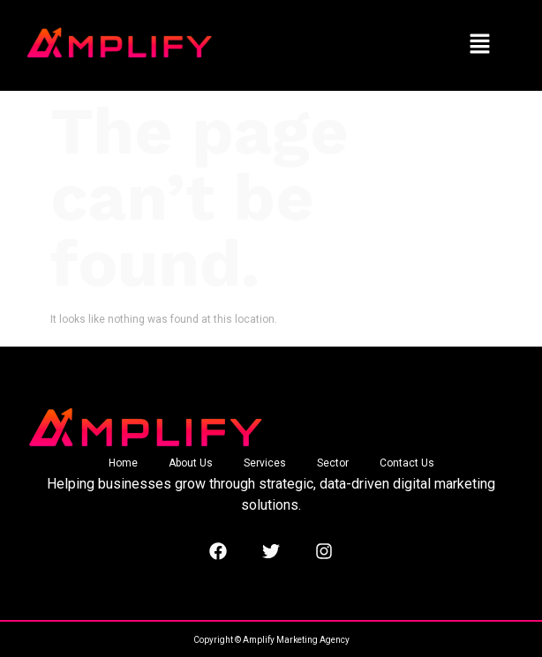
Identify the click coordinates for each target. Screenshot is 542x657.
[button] (479, 45)
